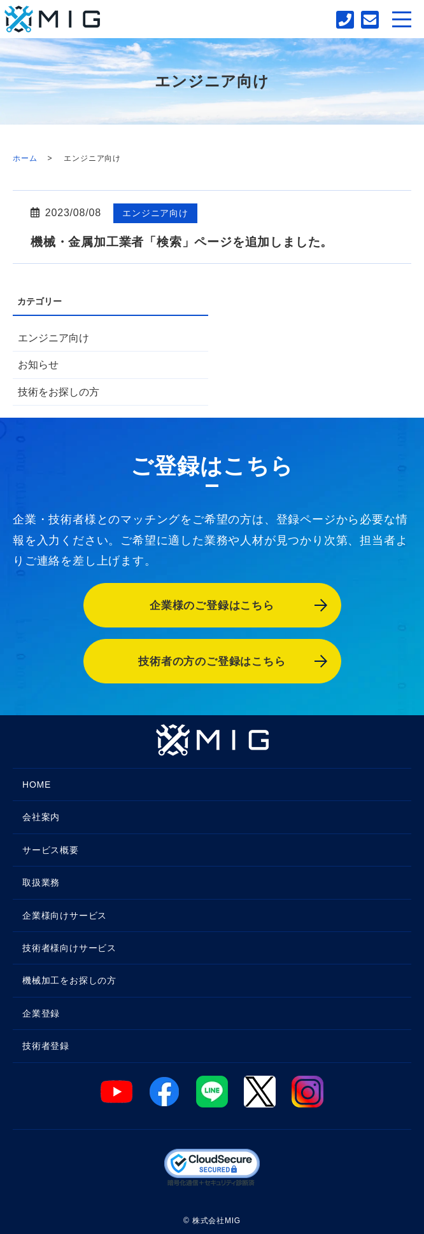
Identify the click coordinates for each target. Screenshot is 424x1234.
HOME (36, 784)
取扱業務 (41, 882)
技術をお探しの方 (58, 392)
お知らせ (38, 364)
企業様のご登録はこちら (212, 606)
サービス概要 (50, 850)
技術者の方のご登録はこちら (211, 661)
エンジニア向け (155, 213)
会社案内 (41, 817)
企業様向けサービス (64, 915)
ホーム (25, 158)
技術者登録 (45, 1046)
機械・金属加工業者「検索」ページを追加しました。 (182, 242)
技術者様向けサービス (69, 948)
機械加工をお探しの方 (69, 980)
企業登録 (41, 1013)
